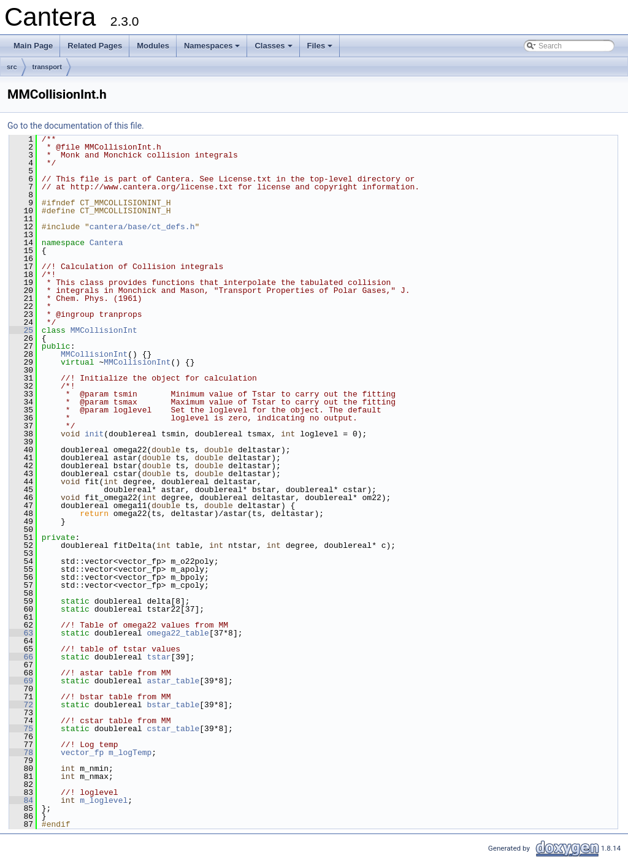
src (12, 66)
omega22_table (178, 633)
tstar (158, 656)
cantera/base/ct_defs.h (142, 226)
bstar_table (173, 704)
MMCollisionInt (104, 330)
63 (21, 633)
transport (47, 66)
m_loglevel (104, 800)
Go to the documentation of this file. (75, 126)
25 (21, 330)
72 (21, 704)
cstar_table (173, 728)
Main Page (33, 45)
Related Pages (94, 45)
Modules (153, 45)
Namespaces (213, 49)
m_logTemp (130, 752)
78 (21, 752)
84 (21, 800)
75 (21, 728)
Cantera (106, 242)
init (94, 433)
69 (21, 680)
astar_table (173, 680)
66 (21, 656)
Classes (274, 49)
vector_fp (82, 752)
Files (321, 49)
